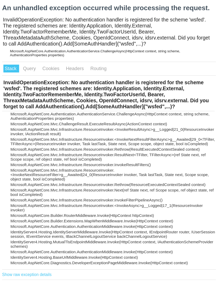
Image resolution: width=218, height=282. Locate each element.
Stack (11, 68)
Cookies (51, 68)
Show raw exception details (27, 274)
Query (30, 68)
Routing (98, 68)
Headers (75, 68)
